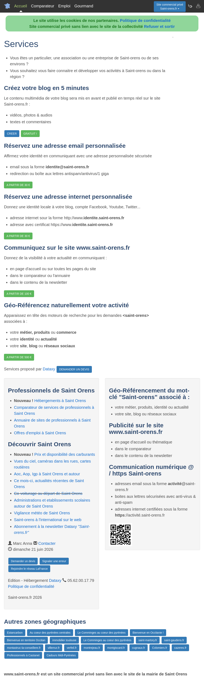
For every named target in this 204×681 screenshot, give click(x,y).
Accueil (20, 6)
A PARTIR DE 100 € (19, 293)
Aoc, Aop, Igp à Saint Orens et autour (47, 474)
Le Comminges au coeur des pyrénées (101, 632)
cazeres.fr (180, 647)
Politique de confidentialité (145, 20)
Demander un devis (23, 561)
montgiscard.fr (116, 647)
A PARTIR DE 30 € (18, 185)
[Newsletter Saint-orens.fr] (190, 6)
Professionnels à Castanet (23, 655)
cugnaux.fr (138, 647)
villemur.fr (54, 647)
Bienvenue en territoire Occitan (26, 640)
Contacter (47, 543)
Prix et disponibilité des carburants (64, 454)
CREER (12, 133)
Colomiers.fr (159, 647)
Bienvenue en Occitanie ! (148, 632)
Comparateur (42, 6)
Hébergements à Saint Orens (60, 400)
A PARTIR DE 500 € (19, 357)
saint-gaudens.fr (174, 640)
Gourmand (83, 6)
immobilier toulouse (64, 640)
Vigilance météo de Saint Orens (42, 513)
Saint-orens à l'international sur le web (47, 520)
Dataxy (49, 369)
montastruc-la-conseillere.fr (24, 647)
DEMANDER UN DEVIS (74, 369)
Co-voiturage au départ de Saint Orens (48, 493)
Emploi (64, 6)
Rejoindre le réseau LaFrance (29, 568)
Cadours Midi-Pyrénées (61, 655)
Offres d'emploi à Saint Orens (40, 433)
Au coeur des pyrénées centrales (50, 632)
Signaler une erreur (54, 561)
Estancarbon (15, 632)
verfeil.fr (72, 647)
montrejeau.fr (92, 647)
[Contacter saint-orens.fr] (198, 6)
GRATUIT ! (30, 133)
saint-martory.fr (147, 640)
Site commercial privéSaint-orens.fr (169, 6)
